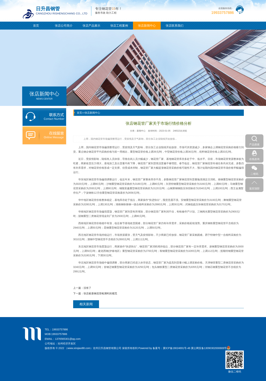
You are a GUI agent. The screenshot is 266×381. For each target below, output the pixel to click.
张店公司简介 (64, 25)
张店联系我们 (174, 25)
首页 (36, 25)
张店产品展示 (91, 25)
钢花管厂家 (139, 179)
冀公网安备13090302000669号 (209, 348)
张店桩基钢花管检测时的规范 (100, 293)
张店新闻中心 (147, 25)
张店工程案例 (119, 25)
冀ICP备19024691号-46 (176, 348)
